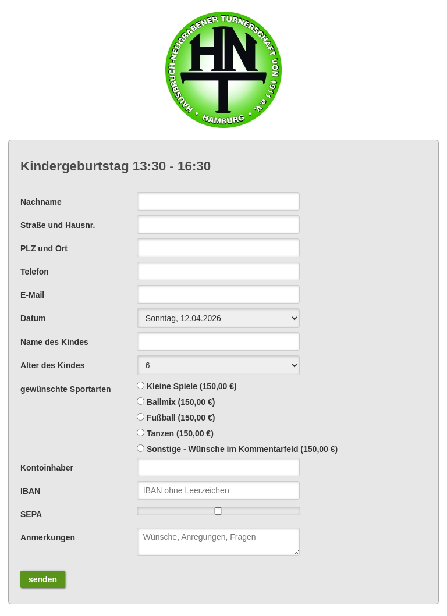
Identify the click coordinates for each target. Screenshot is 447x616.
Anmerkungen (47, 537)
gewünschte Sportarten (65, 389)
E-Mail (32, 295)
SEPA (31, 514)
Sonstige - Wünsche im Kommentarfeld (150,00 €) (242, 449)
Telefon (34, 271)
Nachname (41, 201)
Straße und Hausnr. (57, 225)
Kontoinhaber (46, 467)
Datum (33, 318)
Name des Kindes (54, 342)
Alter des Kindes (52, 365)
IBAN (30, 491)
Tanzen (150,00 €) (180, 433)
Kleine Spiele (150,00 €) (192, 386)
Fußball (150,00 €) (181, 417)
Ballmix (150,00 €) (181, 402)
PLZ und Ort (44, 248)
